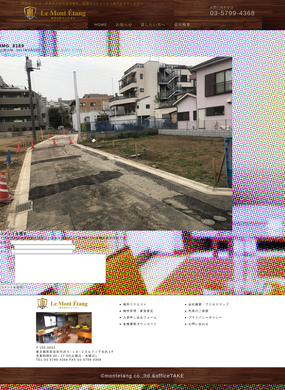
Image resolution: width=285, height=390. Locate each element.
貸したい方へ (153, 24)
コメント (7, 288)
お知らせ (124, 24)
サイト (5, 251)
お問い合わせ (198, 329)
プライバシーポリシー (205, 323)
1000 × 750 (50, 50)
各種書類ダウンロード (140, 329)
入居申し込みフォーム (140, 323)
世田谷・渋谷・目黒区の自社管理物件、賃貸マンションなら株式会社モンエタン (82, 3)
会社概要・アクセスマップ (208, 310)
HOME (100, 24)
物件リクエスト (135, 310)
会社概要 (182, 24)
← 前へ (5, 54)
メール (6, 247)
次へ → (18, 54)
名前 (5, 242)
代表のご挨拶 (198, 316)
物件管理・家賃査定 (138, 316)
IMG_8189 (72, 50)
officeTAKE (170, 381)
